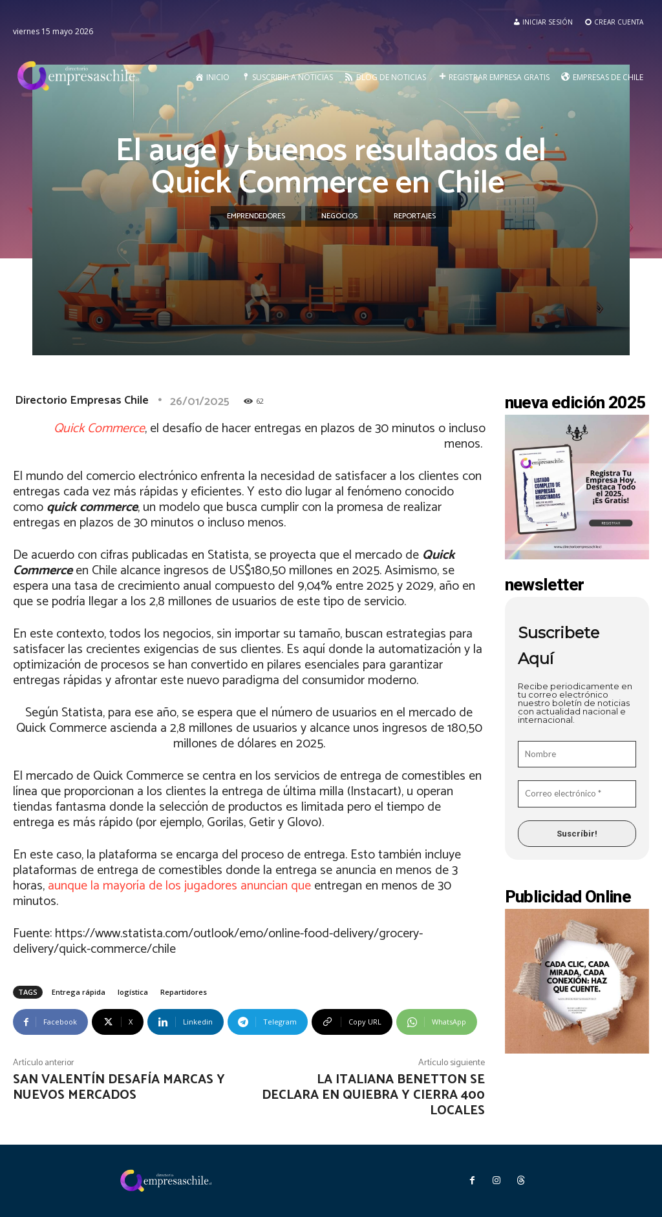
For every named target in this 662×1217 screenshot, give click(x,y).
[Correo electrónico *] (577, 793)
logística (133, 992)
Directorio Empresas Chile (82, 400)
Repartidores (183, 992)
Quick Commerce (99, 428)
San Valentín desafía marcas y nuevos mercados (119, 1087)
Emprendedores (256, 216)
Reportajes (415, 216)
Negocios (339, 216)
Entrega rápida (78, 992)
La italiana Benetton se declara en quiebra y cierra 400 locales (373, 1095)
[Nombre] (577, 754)
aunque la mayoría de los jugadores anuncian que (179, 886)
